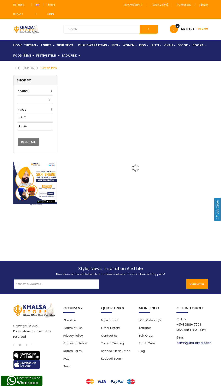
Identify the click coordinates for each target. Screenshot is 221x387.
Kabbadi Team (111, 359)
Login (203, 4)
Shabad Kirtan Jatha (115, 351)
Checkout (184, 4)
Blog (142, 351)
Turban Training (112, 343)
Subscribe (197, 284)
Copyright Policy (75, 343)
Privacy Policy (73, 336)
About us (69, 320)
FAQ (66, 359)
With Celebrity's (150, 320)
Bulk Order (146, 336)
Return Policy (72, 351)
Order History (110, 328)
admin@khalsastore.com (194, 343)
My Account (109, 320)
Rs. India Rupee (18, 9)
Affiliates (145, 328)
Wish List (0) (159, 4)
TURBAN (28, 68)
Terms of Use (73, 328)
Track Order (147, 343)
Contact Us (109, 336)
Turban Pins (48, 68)
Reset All (28, 142)
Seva (66, 366)
